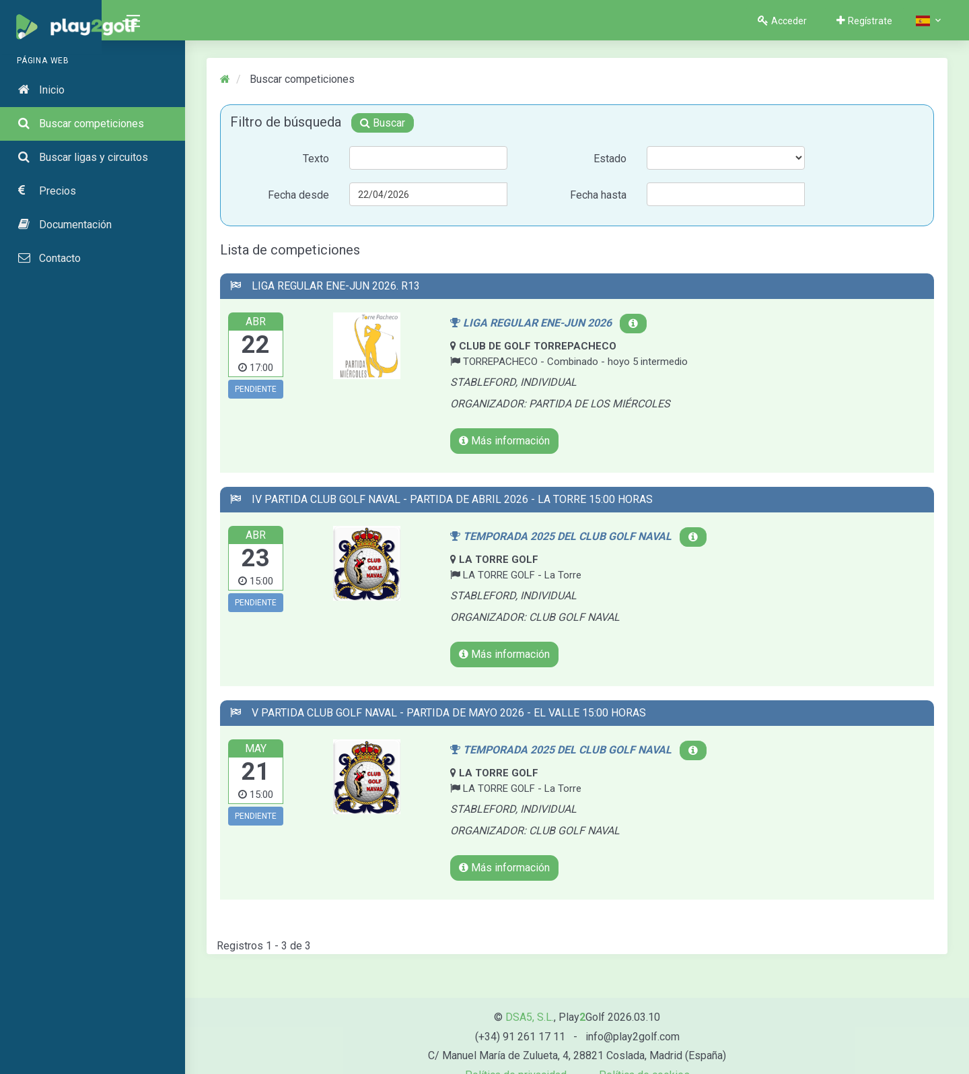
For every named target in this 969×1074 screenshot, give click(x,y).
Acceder (782, 19)
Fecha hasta (598, 197)
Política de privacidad (516, 1054)
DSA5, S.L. (529, 995)
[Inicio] (225, 81)
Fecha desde (299, 197)
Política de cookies (644, 1054)
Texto (316, 160)
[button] (929, 20)
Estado (610, 160)
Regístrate (864, 19)
